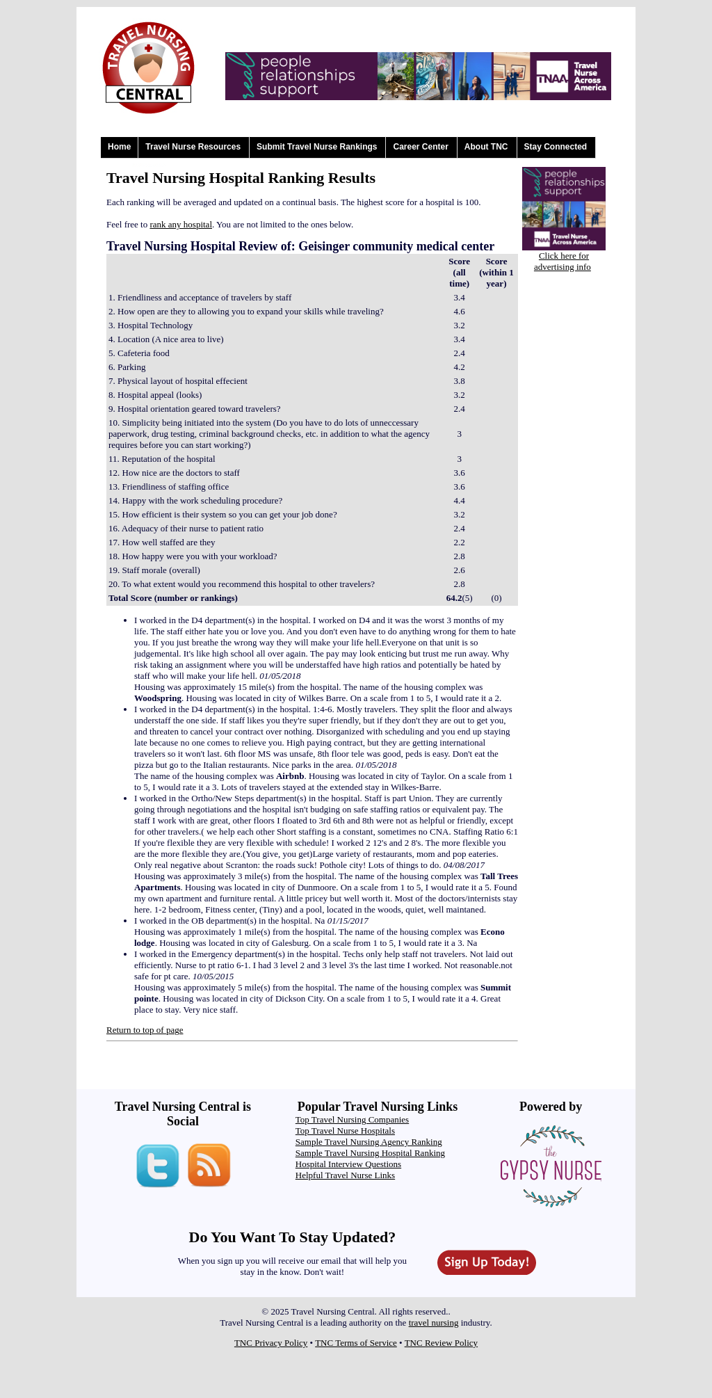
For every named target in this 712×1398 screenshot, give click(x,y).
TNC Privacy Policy (270, 1342)
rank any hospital (180, 224)
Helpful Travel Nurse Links (345, 1175)
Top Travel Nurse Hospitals (345, 1130)
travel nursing (434, 1322)
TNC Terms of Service (356, 1342)
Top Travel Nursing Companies (352, 1119)
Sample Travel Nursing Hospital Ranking (370, 1153)
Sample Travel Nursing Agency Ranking (369, 1141)
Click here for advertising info (562, 261)
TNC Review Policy (441, 1342)
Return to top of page (144, 1030)
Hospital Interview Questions (348, 1164)
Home (119, 147)
